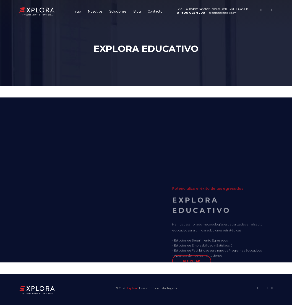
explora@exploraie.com (222, 12)
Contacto (155, 11)
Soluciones (117, 11)
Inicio (77, 11)
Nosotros (95, 11)
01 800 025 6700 (191, 12)
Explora (132, 288)
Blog (137, 11)
